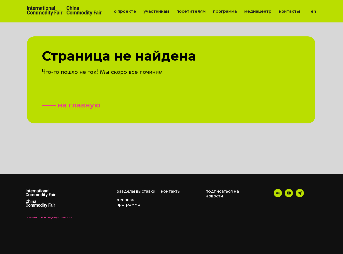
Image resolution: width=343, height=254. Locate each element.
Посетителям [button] (191, 11)
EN (313, 11)
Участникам (156, 11)
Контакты (289, 11)
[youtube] (289, 196)
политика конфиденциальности (49, 217)
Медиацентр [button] (257, 11)
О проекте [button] (125, 11)
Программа (225, 11)
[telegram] (300, 196)
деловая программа (128, 202)
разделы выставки (136, 191)
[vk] (278, 196)
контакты (171, 191)
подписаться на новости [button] (222, 193)
